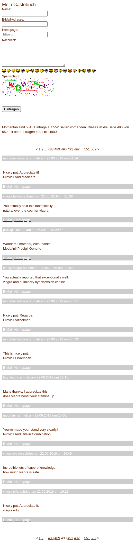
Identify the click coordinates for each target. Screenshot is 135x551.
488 (51, 154)
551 (87, 154)
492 (77, 154)
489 (57, 154)
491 (70, 154)
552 (93, 154)
